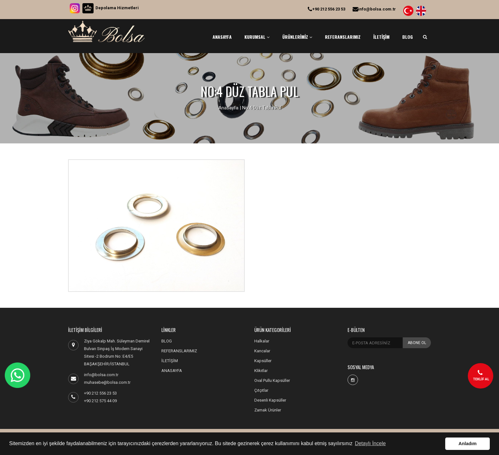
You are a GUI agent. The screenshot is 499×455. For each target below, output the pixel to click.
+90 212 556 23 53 (326, 9)
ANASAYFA (222, 36)
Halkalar (261, 341)
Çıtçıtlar (261, 390)
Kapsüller (262, 360)
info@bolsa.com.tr (374, 9)
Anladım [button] (468, 443)
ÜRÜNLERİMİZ (297, 36)
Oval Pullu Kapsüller (272, 380)
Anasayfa (228, 108)
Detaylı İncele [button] (370, 443)
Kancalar (262, 350)
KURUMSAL (257, 36)
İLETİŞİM (381, 36)
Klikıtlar (261, 370)
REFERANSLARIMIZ (343, 36)
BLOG (407, 36)
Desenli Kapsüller (270, 400)
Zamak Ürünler (267, 410)
